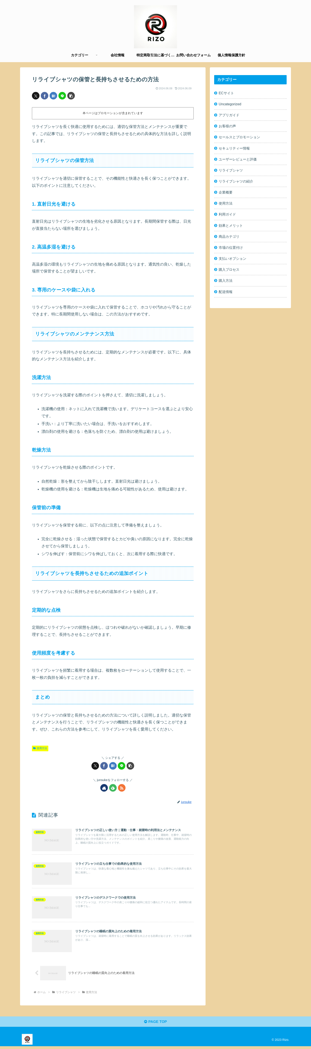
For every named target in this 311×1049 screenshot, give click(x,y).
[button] (71, 95)
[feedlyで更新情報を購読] (113, 788)
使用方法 (40, 748)
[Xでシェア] (35, 95)
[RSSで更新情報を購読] (122, 788)
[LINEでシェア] (62, 95)
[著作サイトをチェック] (104, 788)
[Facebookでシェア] (44, 95)
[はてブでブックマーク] (53, 95)
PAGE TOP (155, 1024)
